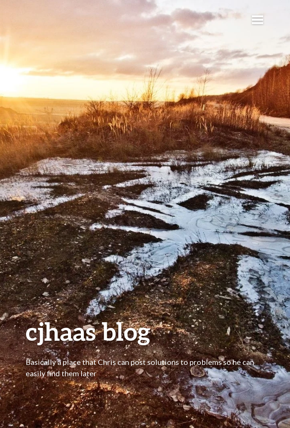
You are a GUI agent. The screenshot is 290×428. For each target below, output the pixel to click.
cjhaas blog (88, 331)
